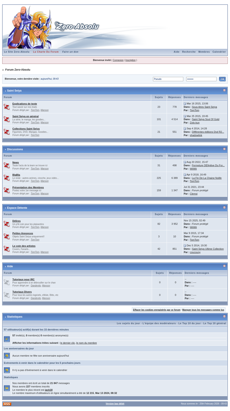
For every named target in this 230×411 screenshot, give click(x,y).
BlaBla (16, 174)
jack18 (49, 390)
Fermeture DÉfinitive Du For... (208, 165)
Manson (45, 110)
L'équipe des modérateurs (159, 323)
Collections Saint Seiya (26, 128)
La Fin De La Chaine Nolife (207, 178)
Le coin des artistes (23, 246)
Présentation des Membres (28, 187)
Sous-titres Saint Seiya (204, 107)
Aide (177, 52)
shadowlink (196, 135)
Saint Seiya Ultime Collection (208, 248)
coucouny (195, 252)
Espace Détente (17, 207)
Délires (16, 221)
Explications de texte (24, 103)
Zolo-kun (195, 122)
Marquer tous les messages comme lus (203, 310)
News (15, 162)
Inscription (130, 60)
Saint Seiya (14, 90)
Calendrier (219, 52)
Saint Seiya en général (25, 116)
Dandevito (36, 285)
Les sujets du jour (128, 323)
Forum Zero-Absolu (17, 69)
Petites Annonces (22, 233)
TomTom (35, 110)
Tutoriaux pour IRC (23, 279)
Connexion (118, 60)
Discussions (15, 149)
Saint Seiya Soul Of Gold (205, 119)
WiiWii (193, 168)
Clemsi (193, 193)
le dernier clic (67, 342)
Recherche (189, 52)
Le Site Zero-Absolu (16, 52)
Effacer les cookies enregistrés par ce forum (157, 310)
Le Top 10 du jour (190, 323)
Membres (204, 52)
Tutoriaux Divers (22, 291)
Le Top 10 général (214, 323)
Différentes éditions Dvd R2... (208, 131)
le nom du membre (86, 342)
